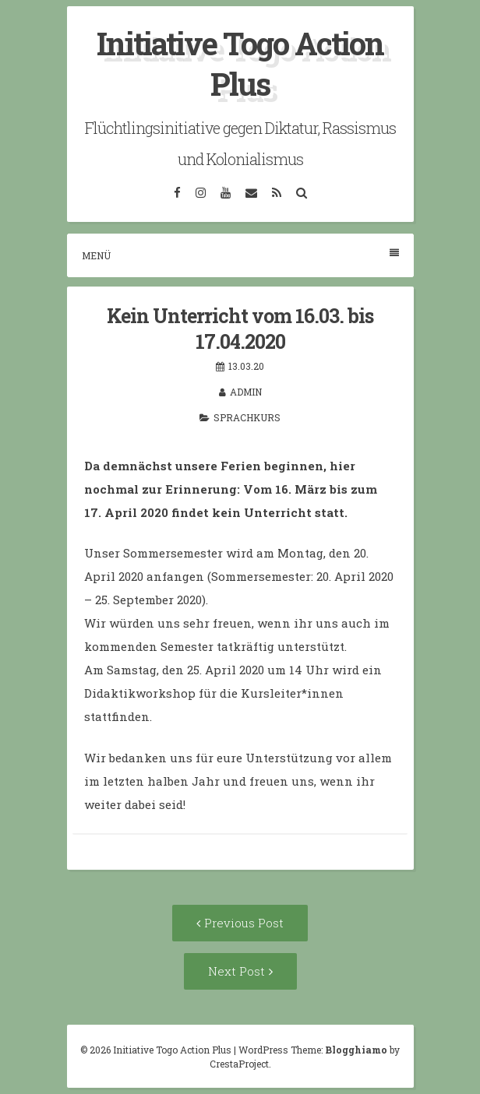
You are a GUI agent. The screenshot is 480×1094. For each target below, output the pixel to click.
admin (246, 391)
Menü (240, 255)
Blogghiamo (356, 1049)
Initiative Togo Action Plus (240, 63)
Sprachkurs (247, 417)
